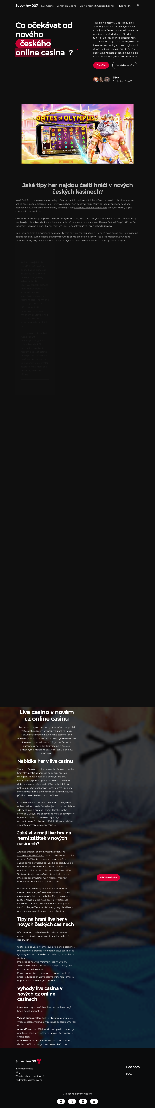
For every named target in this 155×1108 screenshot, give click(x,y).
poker (51, 776)
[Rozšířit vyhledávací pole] (138, 5)
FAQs (129, 1074)
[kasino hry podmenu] (132, 5)
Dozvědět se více (124, 65)
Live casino (39, 742)
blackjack (22, 776)
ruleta (32, 776)
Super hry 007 (26, 6)
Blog (18, 1072)
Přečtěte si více (108, 877)
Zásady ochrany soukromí (29, 1076)
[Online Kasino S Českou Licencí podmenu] (115, 5)
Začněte (101, 65)
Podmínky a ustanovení (28, 1080)
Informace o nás (24, 1068)
